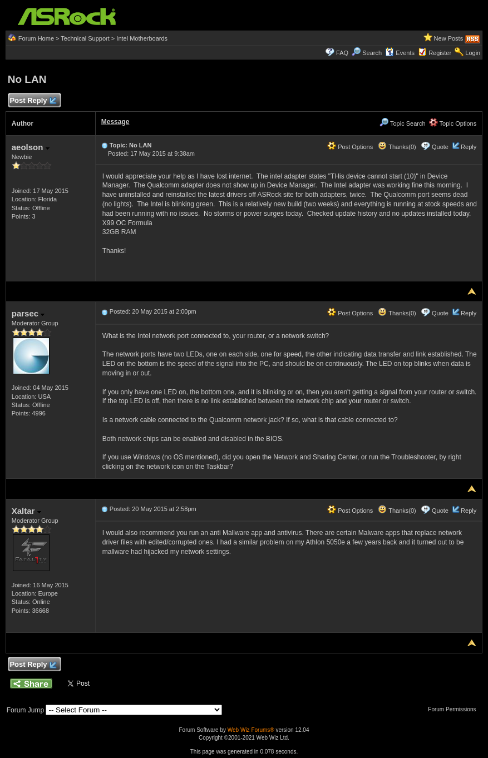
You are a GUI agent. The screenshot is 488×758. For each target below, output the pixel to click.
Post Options (350, 146)
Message (115, 122)
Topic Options (453, 123)
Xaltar (26, 511)
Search (372, 52)
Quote (440, 146)
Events (400, 52)
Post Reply (33, 101)
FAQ (342, 52)
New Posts (449, 38)
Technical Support (85, 38)
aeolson (31, 147)
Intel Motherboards (141, 38)
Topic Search (402, 123)
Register (439, 52)
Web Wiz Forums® (251, 730)
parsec (28, 313)
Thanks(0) (397, 146)
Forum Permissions (454, 709)
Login (472, 52)
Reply (468, 146)
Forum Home (36, 38)
